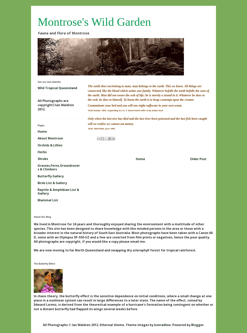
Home (140, 159)
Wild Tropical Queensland (57, 88)
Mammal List (48, 200)
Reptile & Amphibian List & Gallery (58, 192)
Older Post (198, 159)
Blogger (197, 325)
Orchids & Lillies (50, 145)
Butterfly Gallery (51, 176)
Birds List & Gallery (52, 183)
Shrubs (43, 159)
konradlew (162, 325)
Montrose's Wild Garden (94, 21)
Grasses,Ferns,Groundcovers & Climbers (59, 167)
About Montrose (50, 138)
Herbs (42, 152)
